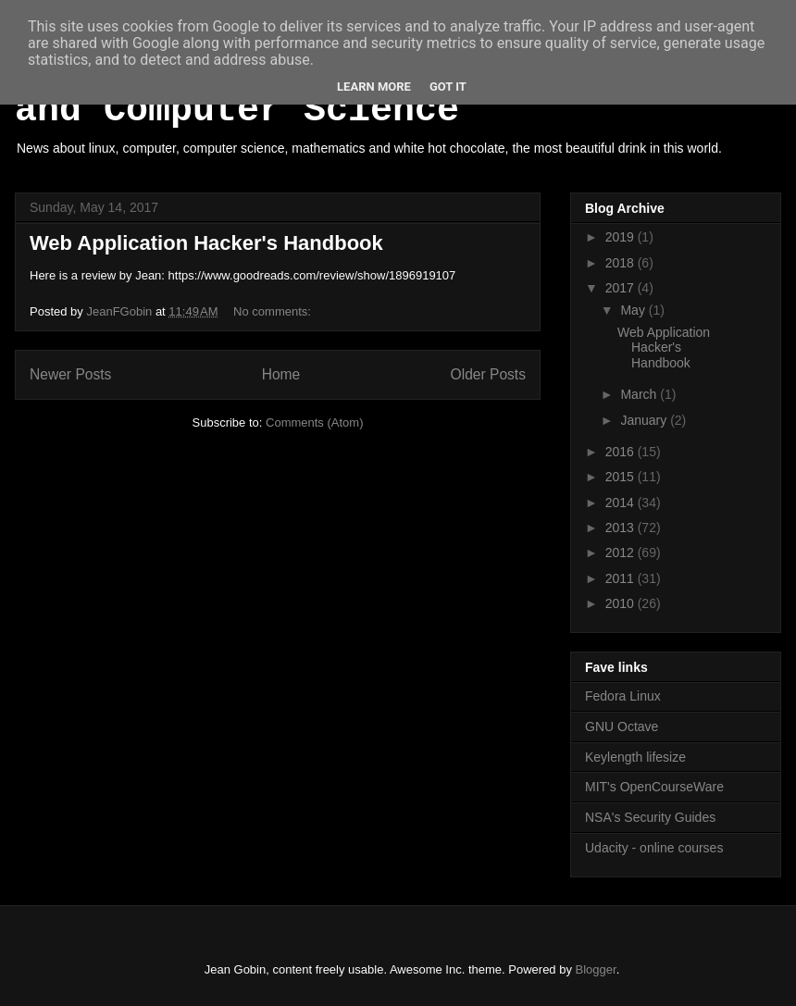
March (640, 394)
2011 (621, 578)
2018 (621, 262)
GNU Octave (621, 726)
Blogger (596, 969)
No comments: (273, 311)
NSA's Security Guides (650, 817)
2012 (621, 552)
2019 (621, 237)
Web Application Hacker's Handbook (206, 243)
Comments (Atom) (314, 422)
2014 (621, 502)
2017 (621, 287)
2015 (621, 476)
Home (281, 374)
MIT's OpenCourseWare (654, 786)
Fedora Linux (623, 696)
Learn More (374, 86)
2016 (621, 451)
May (634, 310)
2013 (621, 527)
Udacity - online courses (654, 847)
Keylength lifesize (635, 757)
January (645, 420)
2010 (621, 603)
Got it (447, 86)
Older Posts (488, 374)
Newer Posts (70, 374)
